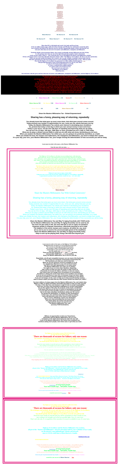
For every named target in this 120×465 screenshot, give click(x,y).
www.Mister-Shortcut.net (60, 22)
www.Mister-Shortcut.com (60, 29)
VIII (48, 103)
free (83, 61)
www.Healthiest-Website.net (60, 28)
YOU (69, 185)
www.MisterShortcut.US (60, 6)
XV (82, 108)
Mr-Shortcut (60, 34)
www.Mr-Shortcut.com (60, 16)
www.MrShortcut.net (60, 4)
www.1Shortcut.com (60, 12)
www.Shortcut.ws (60, 13)
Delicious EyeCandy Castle (60, 30)
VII (82, 39)
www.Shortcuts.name (60, 26)
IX (60, 103)
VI (71, 39)
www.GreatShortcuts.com (60, 23)
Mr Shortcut (40, 39)
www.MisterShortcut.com (60, 7)
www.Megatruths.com (60, 27)
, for (67, 147)
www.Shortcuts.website (60, 8)
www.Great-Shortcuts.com (60, 21)
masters (64, 252)
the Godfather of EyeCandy (64, 251)
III (77, 34)
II (64, 34)
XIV (67, 108)
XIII (52, 108)
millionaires (69, 252)
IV (44, 39)
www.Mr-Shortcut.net (60, 14)
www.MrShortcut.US (60, 5)
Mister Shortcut (53, 39)
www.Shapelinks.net (60, 15)
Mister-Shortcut (60, 190)
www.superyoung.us (60, 24)
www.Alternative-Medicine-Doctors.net (60, 31)
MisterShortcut (46, 34)
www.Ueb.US (60, 17)
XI (85, 103)
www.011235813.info (60, 11)
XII (37, 108)
